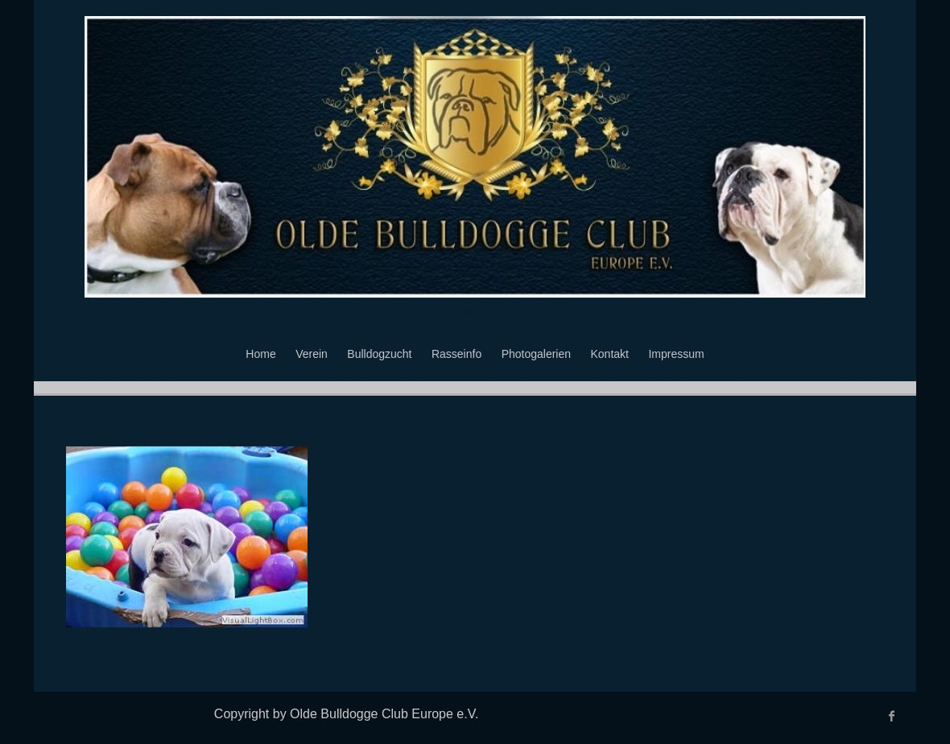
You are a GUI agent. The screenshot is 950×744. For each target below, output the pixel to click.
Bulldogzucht (379, 353)
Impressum (676, 353)
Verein (311, 353)
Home (260, 353)
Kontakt (610, 353)
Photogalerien (536, 353)
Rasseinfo (456, 353)
